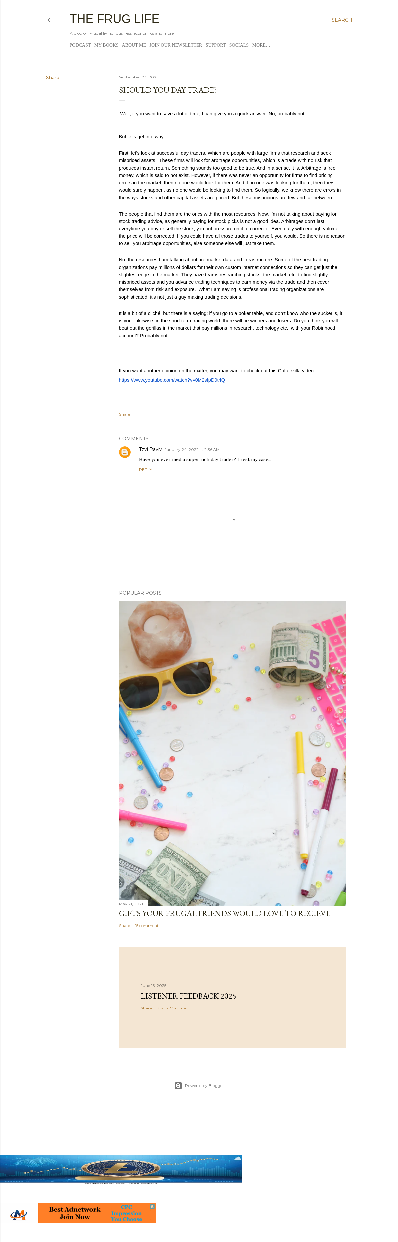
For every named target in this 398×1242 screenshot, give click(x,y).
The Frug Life (115, 19)
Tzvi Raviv (150, 449)
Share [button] (52, 77)
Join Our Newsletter (176, 45)
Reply (145, 469)
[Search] (342, 20)
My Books (106, 45)
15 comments (147, 925)
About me (134, 45)
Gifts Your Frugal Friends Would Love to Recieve (224, 913)
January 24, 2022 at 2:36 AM (192, 449)
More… (261, 45)
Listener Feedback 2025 (188, 996)
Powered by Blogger (199, 1086)
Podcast (80, 45)
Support (216, 45)
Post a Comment (173, 1008)
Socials (239, 45)
